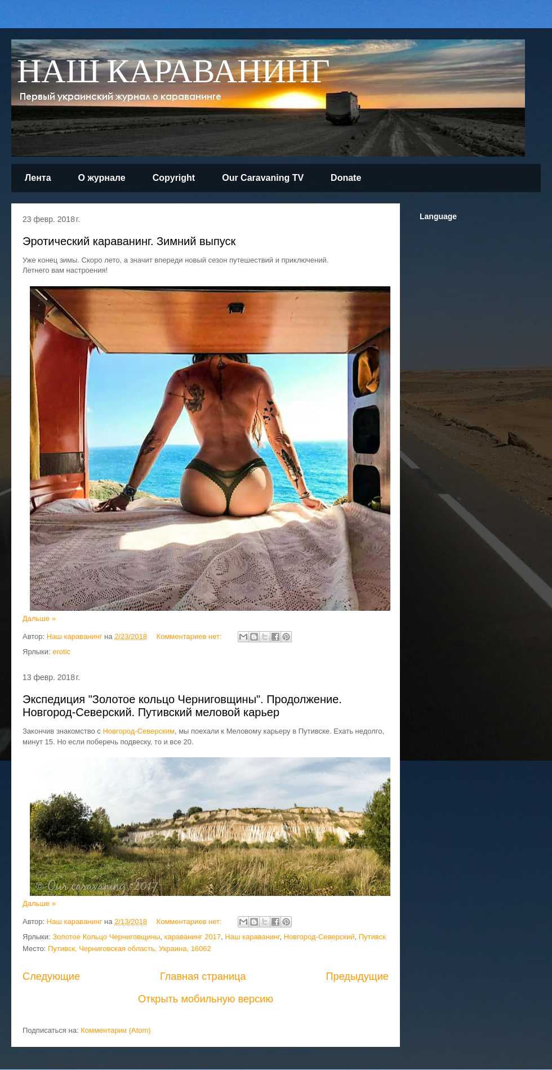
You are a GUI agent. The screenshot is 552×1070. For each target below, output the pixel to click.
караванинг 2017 (192, 937)
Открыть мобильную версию (205, 999)
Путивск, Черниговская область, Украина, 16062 (129, 948)
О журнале (102, 178)
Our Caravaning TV (263, 178)
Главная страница (203, 976)
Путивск (372, 937)
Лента (38, 178)
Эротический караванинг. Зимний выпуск (129, 241)
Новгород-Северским (139, 731)
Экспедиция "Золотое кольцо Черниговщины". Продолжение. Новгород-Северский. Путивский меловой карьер (182, 705)
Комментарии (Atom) (116, 1030)
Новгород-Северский (319, 937)
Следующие (51, 976)
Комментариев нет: (190, 636)
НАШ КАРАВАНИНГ (173, 72)
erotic (61, 651)
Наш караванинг (252, 937)
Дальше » (39, 618)
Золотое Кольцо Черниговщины (106, 937)
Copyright (174, 178)
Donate (346, 178)
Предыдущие (357, 976)
